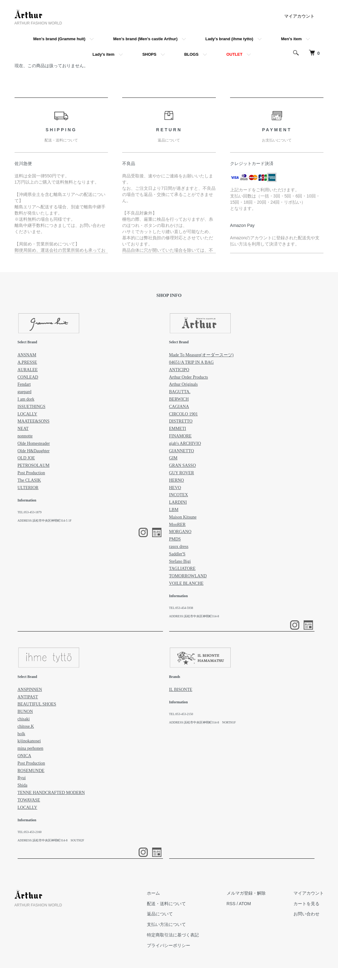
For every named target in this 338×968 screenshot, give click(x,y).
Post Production (31, 473)
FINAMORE (180, 436)
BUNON (25, 711)
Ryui (22, 777)
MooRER (177, 524)
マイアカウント (299, 16)
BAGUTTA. (179, 391)
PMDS (175, 539)
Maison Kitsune (183, 517)
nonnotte (25, 436)
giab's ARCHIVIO (185, 443)
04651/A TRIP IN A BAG (191, 362)
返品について (160, 913)
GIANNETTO (181, 451)
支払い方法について (166, 924)
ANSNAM (27, 355)
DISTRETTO (181, 421)
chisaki (24, 719)
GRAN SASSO (182, 465)
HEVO (175, 487)
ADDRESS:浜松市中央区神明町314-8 (194, 616)
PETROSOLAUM (33, 465)
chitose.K (26, 726)
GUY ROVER (181, 473)
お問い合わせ (306, 913)
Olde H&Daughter (34, 451)
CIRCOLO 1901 (183, 414)
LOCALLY (27, 414)
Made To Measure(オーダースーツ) (201, 355)
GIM (173, 458)
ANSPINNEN (30, 689)
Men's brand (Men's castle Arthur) (145, 39)
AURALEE (28, 369)
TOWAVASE (29, 800)
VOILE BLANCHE (186, 583)
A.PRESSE (27, 362)
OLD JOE (26, 458)
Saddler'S (177, 554)
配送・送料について (166, 903)
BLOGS (191, 54)
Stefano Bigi (180, 561)
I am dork (26, 399)
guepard (25, 391)
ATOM (245, 903)
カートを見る (306, 903)
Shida (23, 785)
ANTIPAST (28, 697)
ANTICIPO (179, 369)
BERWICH (179, 399)
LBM (173, 509)
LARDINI (178, 502)
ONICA (24, 755)
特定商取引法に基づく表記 (173, 934)
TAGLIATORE (182, 568)
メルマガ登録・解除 (246, 893)
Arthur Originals (183, 384)
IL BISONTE (180, 689)
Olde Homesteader (34, 443)
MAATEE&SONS (33, 421)
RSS (231, 903)
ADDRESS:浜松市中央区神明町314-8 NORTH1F (202, 722)
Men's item (291, 39)
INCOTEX (178, 495)
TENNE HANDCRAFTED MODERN (51, 792)
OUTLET (234, 54)
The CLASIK (29, 480)
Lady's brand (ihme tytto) (229, 39)
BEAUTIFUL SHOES (37, 704)
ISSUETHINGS (31, 406)
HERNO (176, 480)
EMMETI (177, 428)
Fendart (24, 384)
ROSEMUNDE (31, 770)
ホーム (153, 893)
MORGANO (180, 531)
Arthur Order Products (188, 377)
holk (21, 733)
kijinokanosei (29, 741)
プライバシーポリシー (168, 945)
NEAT (23, 428)
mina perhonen (31, 748)
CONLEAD (28, 377)
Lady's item (103, 54)
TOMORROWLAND (188, 576)
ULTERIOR (28, 487)
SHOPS (149, 54)
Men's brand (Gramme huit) (59, 39)
